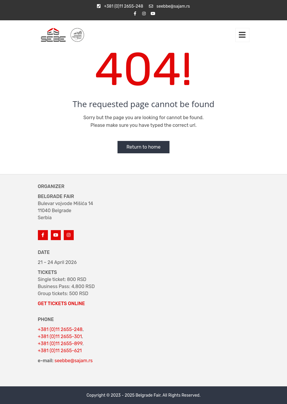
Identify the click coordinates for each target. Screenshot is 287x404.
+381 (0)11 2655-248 (60, 329)
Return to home (143, 147)
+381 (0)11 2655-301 (60, 336)
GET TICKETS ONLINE (61, 303)
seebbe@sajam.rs (74, 360)
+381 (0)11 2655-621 (60, 350)
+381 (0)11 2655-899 (60, 343)
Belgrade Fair (148, 395)
